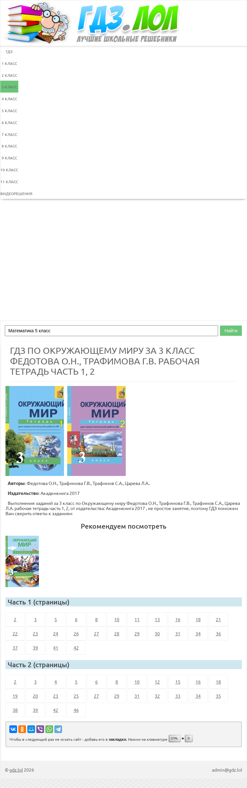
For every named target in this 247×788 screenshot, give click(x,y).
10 (116, 619)
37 (15, 647)
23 (35, 633)
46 (76, 710)
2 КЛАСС (9, 75)
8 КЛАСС (9, 145)
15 (177, 682)
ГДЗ (9, 51)
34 (198, 633)
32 (157, 696)
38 (15, 710)
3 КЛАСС (9, 86)
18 (198, 619)
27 (96, 633)
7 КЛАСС (9, 134)
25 (76, 696)
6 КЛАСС (9, 122)
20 (35, 696)
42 (76, 647)
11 (137, 619)
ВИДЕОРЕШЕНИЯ (9, 193)
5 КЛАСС (9, 110)
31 (177, 633)
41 (55, 647)
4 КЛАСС (9, 98)
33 (177, 696)
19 (15, 696)
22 (15, 633)
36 (218, 633)
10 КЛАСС (9, 169)
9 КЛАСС (9, 157)
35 (218, 696)
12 (157, 682)
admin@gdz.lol (227, 770)
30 (157, 633)
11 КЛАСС (9, 181)
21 (218, 619)
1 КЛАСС (9, 63)
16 (177, 619)
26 (76, 633)
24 (55, 633)
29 (137, 633)
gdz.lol (16, 770)
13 (157, 619)
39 (35, 647)
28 (116, 633)
